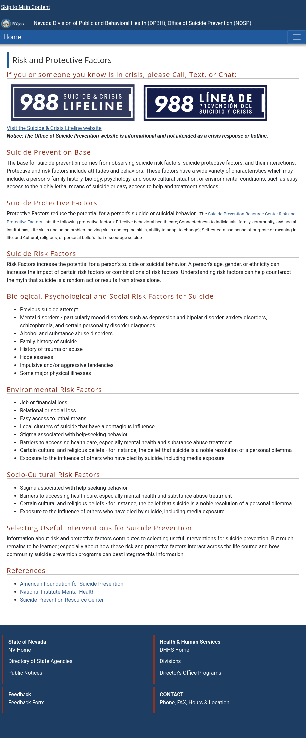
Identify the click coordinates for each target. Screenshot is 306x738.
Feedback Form (26, 702)
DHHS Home (174, 650)
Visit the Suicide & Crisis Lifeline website (54, 128)
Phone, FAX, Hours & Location (194, 702)
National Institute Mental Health (57, 592)
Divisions (170, 661)
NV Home (19, 650)
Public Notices (25, 673)
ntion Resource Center (62, 600)
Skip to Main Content (25, 7)
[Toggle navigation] (296, 37)
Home (10, 37)
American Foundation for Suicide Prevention (71, 584)
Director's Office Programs (190, 673)
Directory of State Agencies (40, 661)
